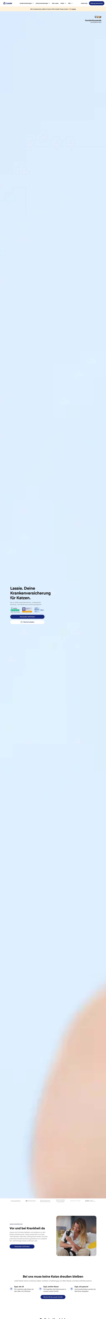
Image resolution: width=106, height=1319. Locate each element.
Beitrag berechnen (97, 3)
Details (74, 9)
